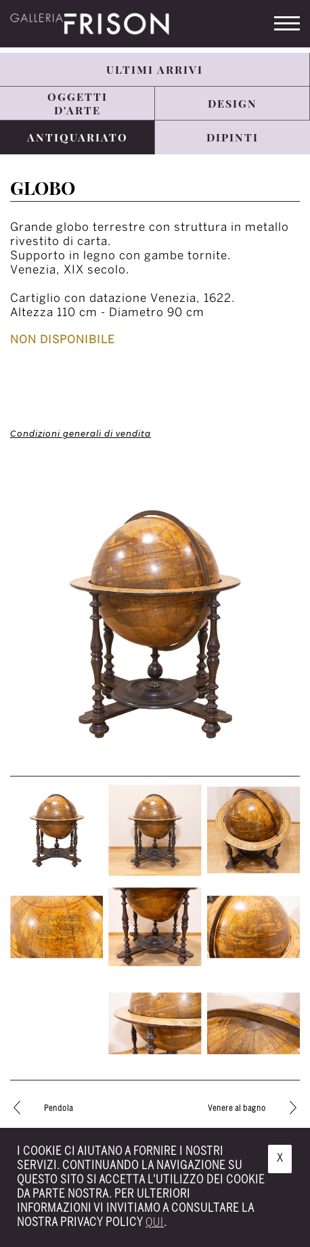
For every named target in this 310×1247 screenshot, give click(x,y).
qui (155, 1222)
